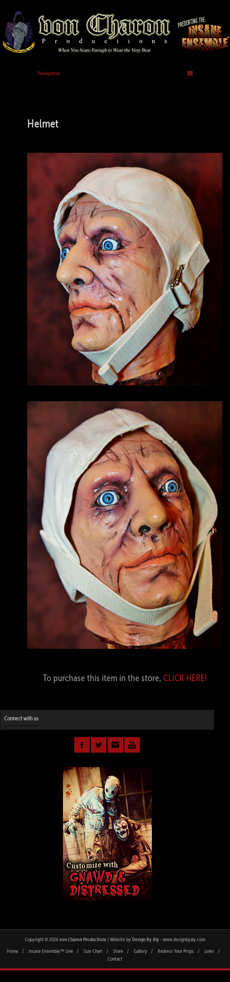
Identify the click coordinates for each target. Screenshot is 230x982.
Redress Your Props (176, 951)
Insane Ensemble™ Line (51, 951)
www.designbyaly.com (184, 939)
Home (12, 951)
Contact (115, 959)
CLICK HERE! (185, 677)
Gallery (140, 951)
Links (209, 951)
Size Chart (93, 951)
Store (118, 951)
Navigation (115, 73)
